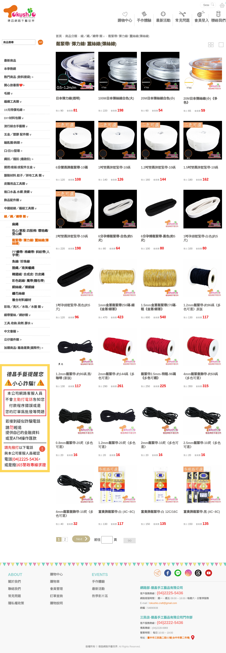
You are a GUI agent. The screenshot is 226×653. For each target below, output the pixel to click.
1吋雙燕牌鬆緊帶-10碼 (114, 167)
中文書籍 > (11, 331)
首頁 (59, 36)
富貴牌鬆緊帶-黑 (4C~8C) (201, 511)
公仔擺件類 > (13, 339)
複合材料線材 (21, 300)
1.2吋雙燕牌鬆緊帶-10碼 (158, 167)
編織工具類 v (13, 101)
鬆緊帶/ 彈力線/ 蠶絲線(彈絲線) (30, 242)
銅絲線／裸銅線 (23, 287)
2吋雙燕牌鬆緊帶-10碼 (72, 236)
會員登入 (201, 20)
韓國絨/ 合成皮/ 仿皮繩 (28, 274)
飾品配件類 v (13, 200)
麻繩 (15, 224)
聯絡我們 (218, 20)
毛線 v (8, 93)
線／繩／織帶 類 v (16, 216)
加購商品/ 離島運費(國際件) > (23, 348)
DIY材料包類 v (14, 118)
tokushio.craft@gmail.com (163, 603)
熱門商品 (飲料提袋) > (18, 77)
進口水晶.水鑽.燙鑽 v (18, 192)
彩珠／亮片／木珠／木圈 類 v (23, 306)
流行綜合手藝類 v (16, 126)
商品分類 (71, 36)
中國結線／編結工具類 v (20, 208)
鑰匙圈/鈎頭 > (13, 142)
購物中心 (125, 20)
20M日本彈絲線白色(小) (158, 98)
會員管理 (56, 589)
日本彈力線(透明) (68, 98)
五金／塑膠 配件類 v (17, 134)
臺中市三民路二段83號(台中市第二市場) (171, 637)
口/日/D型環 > (13, 151)
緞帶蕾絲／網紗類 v (17, 315)
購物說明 (56, 603)
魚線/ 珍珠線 (21, 261)
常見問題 (182, 20)
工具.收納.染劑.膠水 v (18, 323)
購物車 (55, 581)
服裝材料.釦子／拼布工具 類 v (24, 175)
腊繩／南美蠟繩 (23, 268)
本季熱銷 (10, 68)
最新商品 (10, 60)
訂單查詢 (56, 596)
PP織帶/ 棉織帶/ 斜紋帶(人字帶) (31, 253)
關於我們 (14, 581)
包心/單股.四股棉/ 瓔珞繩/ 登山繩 (30, 232)
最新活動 (163, 20)
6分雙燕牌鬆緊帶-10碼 (72, 167)
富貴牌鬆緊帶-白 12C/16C (159, 511)
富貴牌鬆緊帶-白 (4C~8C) (116, 511)
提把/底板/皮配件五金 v (19, 167)
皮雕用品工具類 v (16, 183)
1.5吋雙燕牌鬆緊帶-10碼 (200, 167)
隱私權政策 (16, 603)
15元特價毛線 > (14, 110)
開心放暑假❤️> (14, 85)
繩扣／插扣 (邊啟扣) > (18, 159)
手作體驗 (144, 20)
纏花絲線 (18, 293)
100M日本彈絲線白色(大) (116, 98)
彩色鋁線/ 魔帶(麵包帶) (28, 280)
